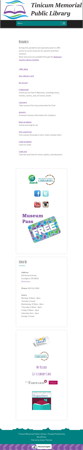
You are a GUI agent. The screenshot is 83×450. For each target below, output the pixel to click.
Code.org (23, 151)
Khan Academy (25, 122)
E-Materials (24, 89)
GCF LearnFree (25, 132)
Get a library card (26, 76)
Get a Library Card (41, 374)
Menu (20, 23)
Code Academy (25, 141)
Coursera (23, 102)
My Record (41, 367)
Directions (25, 281)
